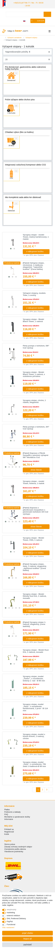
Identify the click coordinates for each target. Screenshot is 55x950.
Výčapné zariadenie (14, 37)
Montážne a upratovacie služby (17, 816)
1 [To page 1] (38, 789)
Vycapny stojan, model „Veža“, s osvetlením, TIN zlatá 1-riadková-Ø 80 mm (34, 764)
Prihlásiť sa (9, 829)
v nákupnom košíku (36, 251)
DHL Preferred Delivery (16, 918)
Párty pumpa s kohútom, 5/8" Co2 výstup (36, 346)
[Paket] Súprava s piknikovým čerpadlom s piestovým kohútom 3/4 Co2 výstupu (35, 510)
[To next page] (51, 789)
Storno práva (9, 844)
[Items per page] (27, 59)
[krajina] (24, 20)
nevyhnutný (11, 909)
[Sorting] (27, 51)
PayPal (10, 921)
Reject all (27, 939)
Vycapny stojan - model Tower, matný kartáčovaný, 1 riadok (36, 236)
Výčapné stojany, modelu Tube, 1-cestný (34, 294)
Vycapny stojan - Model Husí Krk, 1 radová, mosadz (36, 651)
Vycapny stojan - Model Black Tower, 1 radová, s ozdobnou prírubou (34, 374)
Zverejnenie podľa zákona (15, 849)
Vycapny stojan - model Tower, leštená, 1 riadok (33, 482)
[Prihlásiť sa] (15, 20)
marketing (11, 912)
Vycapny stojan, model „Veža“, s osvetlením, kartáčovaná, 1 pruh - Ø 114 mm (35, 707)
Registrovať (9, 831)
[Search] (47, 13)
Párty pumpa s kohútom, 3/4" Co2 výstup (36, 427)
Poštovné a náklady (12, 811)
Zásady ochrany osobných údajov (18, 846)
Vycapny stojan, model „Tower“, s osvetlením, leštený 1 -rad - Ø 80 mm (34, 678)
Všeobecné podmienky (13, 851)
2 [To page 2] (42, 789)
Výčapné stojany (31, 37)
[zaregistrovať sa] (19, 20)
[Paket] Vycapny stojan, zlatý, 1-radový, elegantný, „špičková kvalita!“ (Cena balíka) (35, 567)
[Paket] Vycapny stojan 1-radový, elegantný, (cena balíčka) (34, 624)
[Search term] (25, 13)
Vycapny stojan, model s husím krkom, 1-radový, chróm (34, 736)
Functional (11, 924)
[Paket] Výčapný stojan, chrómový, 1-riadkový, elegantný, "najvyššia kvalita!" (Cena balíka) (33, 266)
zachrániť (27, 944)
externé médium (13, 915)
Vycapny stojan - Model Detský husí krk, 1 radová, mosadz (34, 596)
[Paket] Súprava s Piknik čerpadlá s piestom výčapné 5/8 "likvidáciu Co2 (35, 455)
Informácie (8, 819)
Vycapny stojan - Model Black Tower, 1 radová (33, 320)
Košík (6, 834)
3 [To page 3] (46, 789)
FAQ (6, 814)
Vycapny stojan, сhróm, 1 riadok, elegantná (34, 401)
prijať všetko (27, 933)
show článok (36, 469)
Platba (7, 809)
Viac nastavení (8, 927)
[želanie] (28, 20)
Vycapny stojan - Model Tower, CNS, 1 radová (33, 539)
